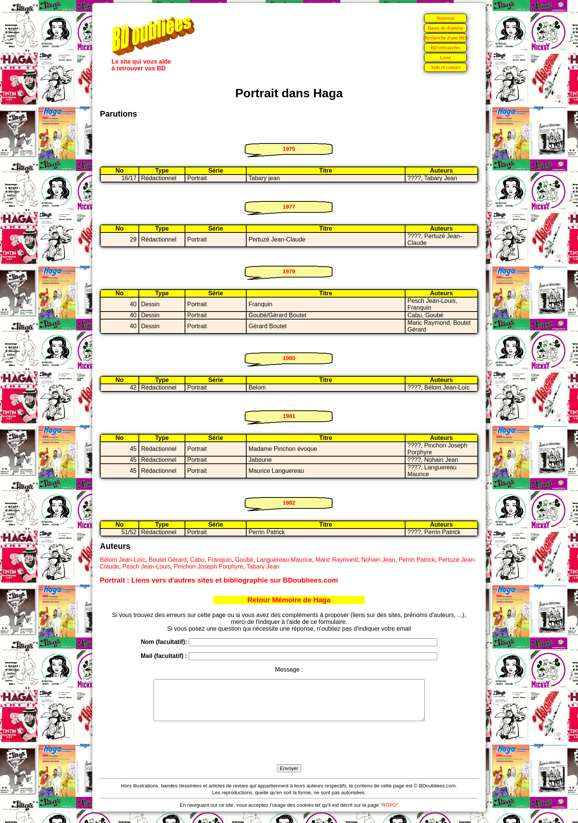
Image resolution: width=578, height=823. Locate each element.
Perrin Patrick (417, 559)
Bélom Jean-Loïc (122, 559)
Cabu (197, 559)
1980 (289, 358)
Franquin (220, 559)
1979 (289, 271)
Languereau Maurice (284, 559)
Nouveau (445, 18)
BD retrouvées (445, 47)
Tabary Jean (263, 566)
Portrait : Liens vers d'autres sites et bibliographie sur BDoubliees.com (219, 580)
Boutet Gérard (168, 559)
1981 (289, 416)
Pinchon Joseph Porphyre (208, 566)
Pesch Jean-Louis (147, 566)
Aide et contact (445, 67)
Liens (445, 57)
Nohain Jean (378, 559)
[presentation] (289, 751)
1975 (289, 148)
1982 (289, 502)
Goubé (244, 559)
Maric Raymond (336, 559)
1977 (289, 206)
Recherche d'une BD (445, 38)
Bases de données (445, 28)
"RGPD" (389, 813)
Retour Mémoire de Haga (289, 600)
